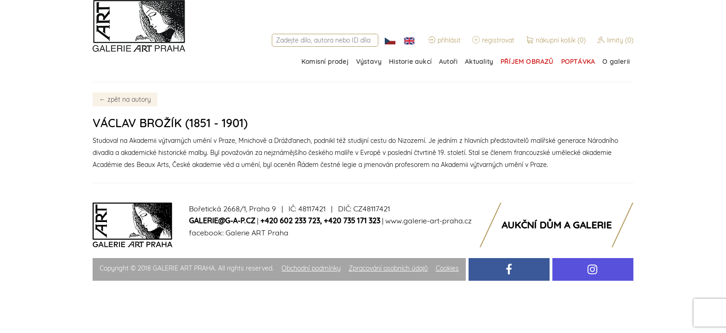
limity (615, 40)
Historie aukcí (410, 61)
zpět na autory (125, 99)
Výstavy (369, 61)
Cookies (447, 268)
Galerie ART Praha (256, 232)
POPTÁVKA (578, 61)
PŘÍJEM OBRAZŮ (527, 61)
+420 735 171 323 (352, 220)
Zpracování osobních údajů (388, 268)
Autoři (448, 61)
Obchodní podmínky (311, 268)
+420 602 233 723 (290, 220)
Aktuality (479, 61)
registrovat (493, 40)
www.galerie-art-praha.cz (428, 220)
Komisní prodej (325, 61)
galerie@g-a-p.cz (222, 220)
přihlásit (444, 40)
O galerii (616, 61)
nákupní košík (557, 40)
